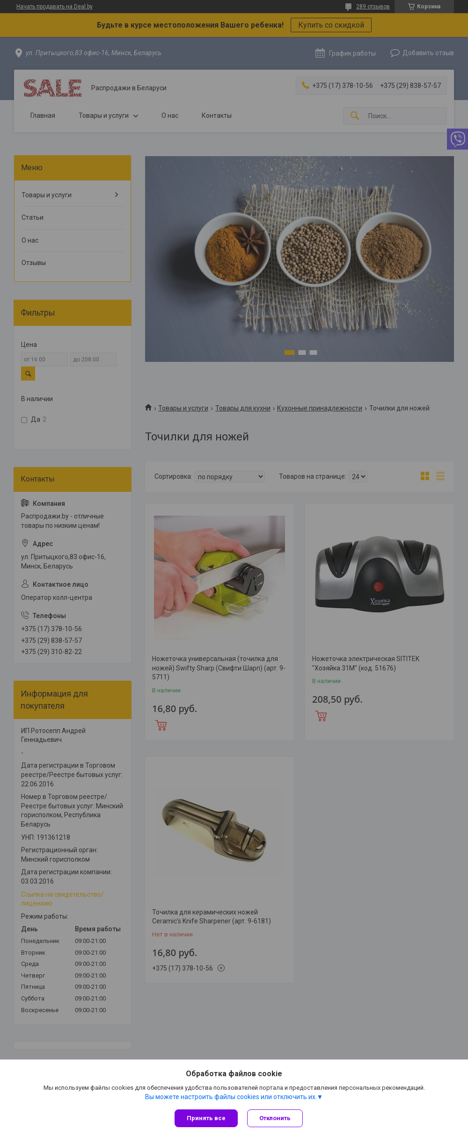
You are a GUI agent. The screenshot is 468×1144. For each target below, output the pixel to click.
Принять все (206, 1118)
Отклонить (275, 1118)
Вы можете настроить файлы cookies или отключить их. (231, 1097)
